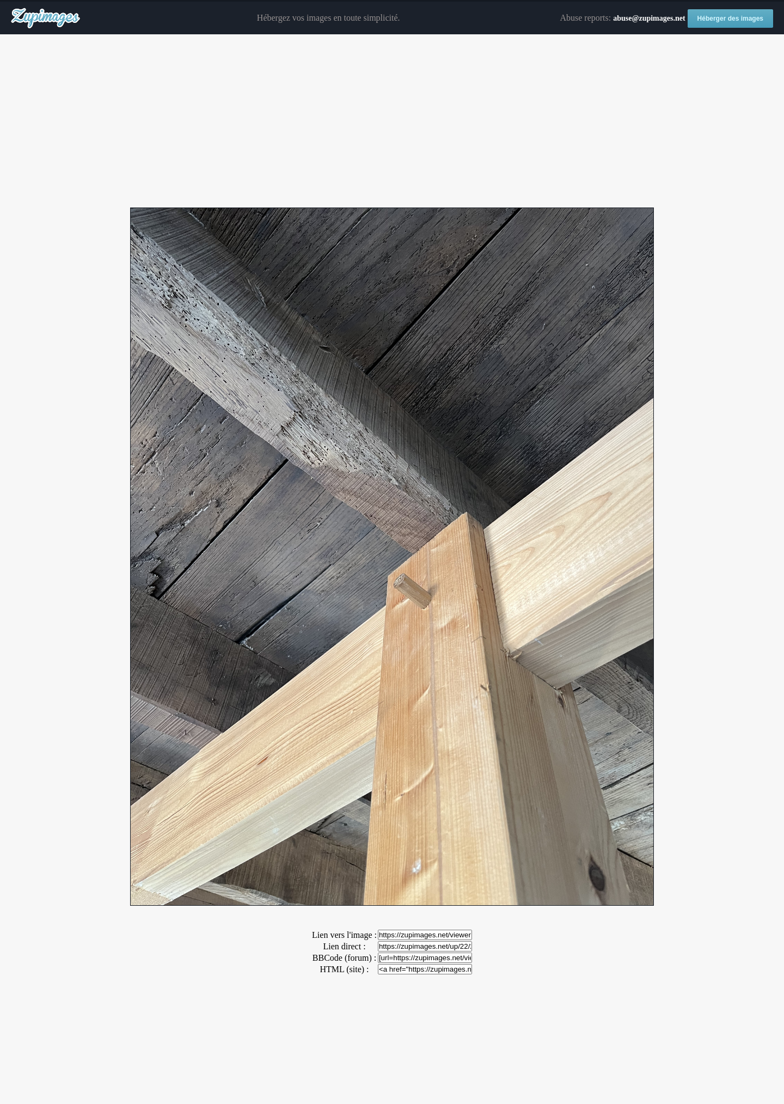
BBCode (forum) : (344, 957)
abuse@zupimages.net (649, 18)
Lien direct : (344, 946)
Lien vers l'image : (344, 935)
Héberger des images (730, 18)
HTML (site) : (344, 969)
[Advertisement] (392, 121)
